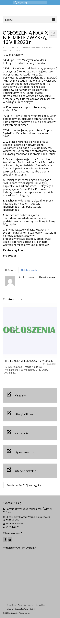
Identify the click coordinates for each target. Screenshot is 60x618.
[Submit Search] (15, 2)
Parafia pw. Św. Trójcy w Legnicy (24, 485)
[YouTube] (10, 539)
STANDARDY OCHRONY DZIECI (20, 548)
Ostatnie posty (29, 270)
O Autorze (10, 270)
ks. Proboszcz (15, 47)
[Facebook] (5, 539)
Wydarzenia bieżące (10, 50)
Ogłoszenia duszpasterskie (41, 47)
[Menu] (30, 19)
